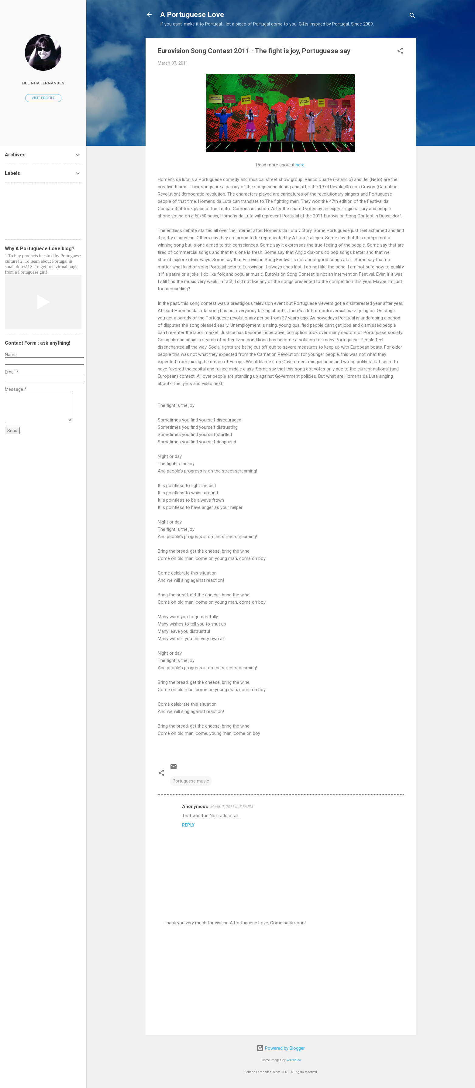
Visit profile (43, 98)
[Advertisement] (281, 978)
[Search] (412, 16)
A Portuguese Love (192, 14)
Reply (188, 825)
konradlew (294, 1060)
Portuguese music (191, 781)
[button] (400, 51)
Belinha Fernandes (43, 82)
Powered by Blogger (280, 1048)
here (300, 165)
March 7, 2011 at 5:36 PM (231, 806)
